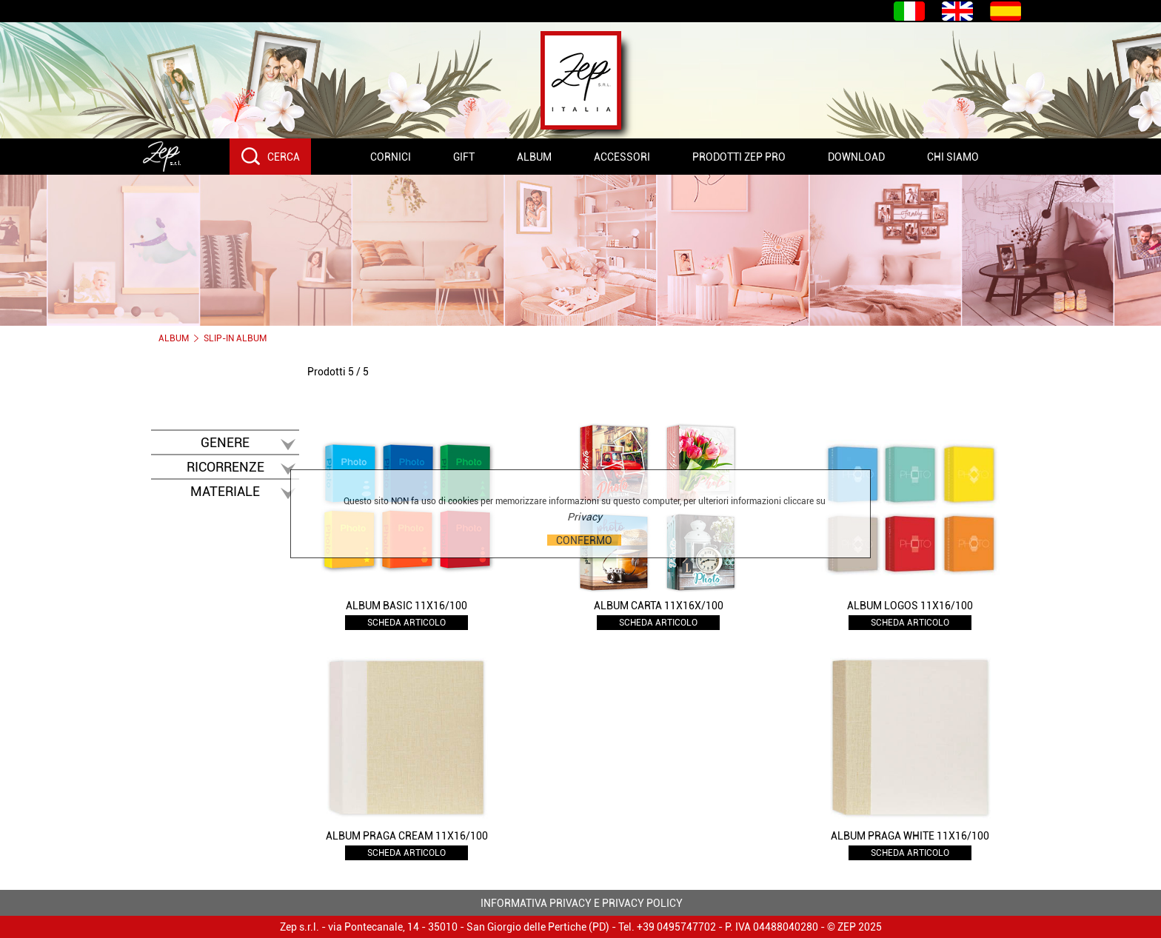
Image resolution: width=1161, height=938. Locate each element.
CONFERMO (584, 540)
